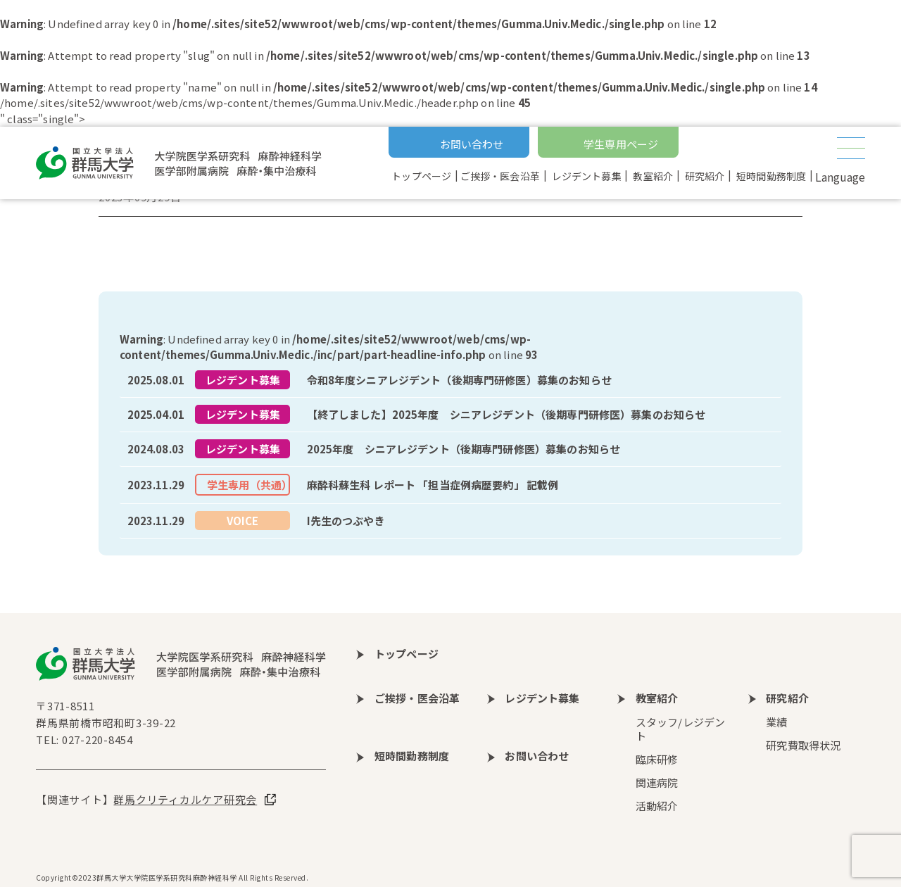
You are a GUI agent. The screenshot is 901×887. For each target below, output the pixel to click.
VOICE (243, 520)
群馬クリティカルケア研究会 (185, 799)
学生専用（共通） (248, 484)
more (450, 380)
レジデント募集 (243, 379)
